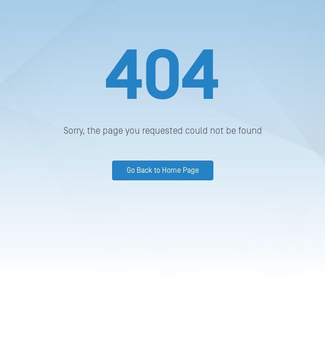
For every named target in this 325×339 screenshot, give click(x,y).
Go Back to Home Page (163, 170)
